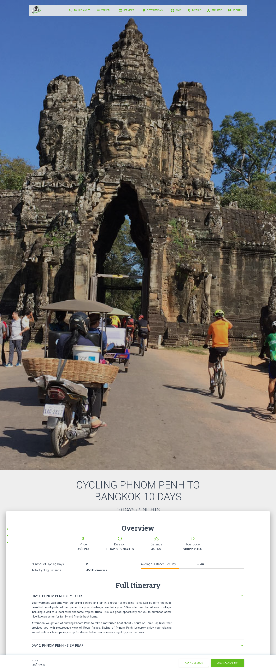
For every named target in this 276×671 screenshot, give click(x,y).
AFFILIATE (214, 10)
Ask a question (194, 662)
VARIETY (103, 10)
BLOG (176, 10)
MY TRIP (194, 10)
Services (126, 10)
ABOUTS (235, 10)
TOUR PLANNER (79, 10)
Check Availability (228, 662)
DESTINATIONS (152, 10)
